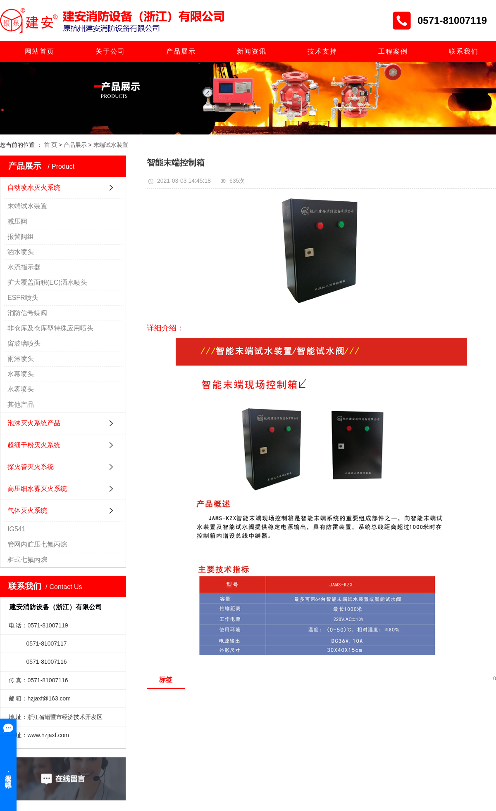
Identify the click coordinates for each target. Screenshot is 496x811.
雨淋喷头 (20, 358)
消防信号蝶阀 (27, 312)
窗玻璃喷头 (24, 343)
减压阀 (17, 221)
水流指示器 (24, 267)
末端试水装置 (110, 144)
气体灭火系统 (27, 510)
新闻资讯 (252, 51)
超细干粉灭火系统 (33, 444)
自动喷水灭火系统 (33, 187)
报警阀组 (20, 236)
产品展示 (181, 51)
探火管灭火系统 (30, 466)
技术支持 (322, 51)
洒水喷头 (20, 251)
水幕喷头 (20, 373)
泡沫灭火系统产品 (33, 423)
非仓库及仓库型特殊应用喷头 (50, 328)
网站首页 (40, 51)
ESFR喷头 (22, 297)
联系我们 (464, 51)
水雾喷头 (20, 389)
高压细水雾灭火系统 (37, 488)
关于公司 (110, 51)
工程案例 (393, 51)
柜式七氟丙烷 (27, 559)
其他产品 (20, 404)
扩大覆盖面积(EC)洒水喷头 (47, 282)
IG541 (16, 529)
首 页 (50, 144)
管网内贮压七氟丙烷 (37, 544)
